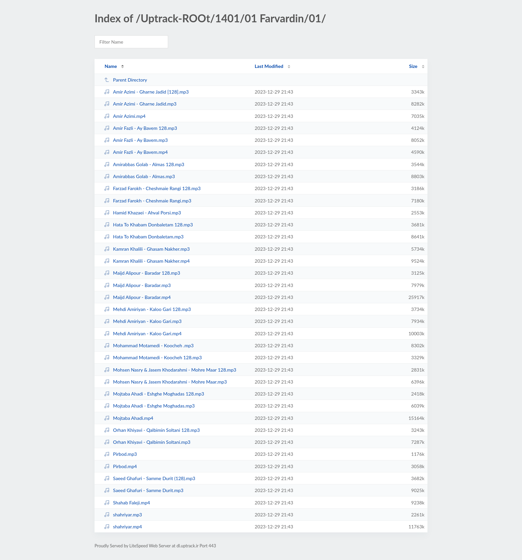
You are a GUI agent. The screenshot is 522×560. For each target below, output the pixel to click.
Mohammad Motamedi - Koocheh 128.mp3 (153, 357)
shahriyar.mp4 (123, 526)
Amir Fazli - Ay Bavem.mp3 (136, 140)
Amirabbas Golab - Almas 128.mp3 (144, 164)
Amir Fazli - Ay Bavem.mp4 (136, 152)
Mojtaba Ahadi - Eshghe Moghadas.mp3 (149, 406)
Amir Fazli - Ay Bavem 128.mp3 (140, 128)
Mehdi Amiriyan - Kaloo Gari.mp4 (142, 333)
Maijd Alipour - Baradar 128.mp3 (142, 273)
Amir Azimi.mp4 (124, 116)
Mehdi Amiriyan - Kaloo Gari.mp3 (142, 321)
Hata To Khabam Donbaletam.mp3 (143, 236)
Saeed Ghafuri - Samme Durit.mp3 (143, 490)
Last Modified (269, 66)
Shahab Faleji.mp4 (127, 502)
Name (111, 66)
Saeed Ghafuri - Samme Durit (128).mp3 (149, 478)
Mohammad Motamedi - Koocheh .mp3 (148, 345)
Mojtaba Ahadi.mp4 (128, 418)
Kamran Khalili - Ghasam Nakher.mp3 (147, 249)
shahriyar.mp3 (123, 514)
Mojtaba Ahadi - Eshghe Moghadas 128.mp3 (154, 394)
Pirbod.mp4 (120, 466)
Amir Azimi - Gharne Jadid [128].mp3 (146, 92)
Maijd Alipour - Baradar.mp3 (137, 285)
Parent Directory (125, 80)
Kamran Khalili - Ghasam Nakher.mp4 (147, 261)
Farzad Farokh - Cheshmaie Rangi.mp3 (147, 200)
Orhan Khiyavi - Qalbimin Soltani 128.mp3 (152, 430)
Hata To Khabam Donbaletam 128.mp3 (148, 224)
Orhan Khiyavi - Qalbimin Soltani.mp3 (147, 442)
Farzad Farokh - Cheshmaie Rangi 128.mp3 (152, 188)
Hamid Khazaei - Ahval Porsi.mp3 (142, 212)
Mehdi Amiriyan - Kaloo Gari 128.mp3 (147, 309)
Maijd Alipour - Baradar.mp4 (137, 297)
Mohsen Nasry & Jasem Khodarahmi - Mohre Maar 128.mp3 (170, 370)
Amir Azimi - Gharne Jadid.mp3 (140, 104)
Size (413, 66)
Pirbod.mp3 (120, 454)
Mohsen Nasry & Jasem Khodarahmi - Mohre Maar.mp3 (165, 382)
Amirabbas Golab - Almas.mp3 (139, 176)
